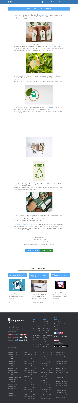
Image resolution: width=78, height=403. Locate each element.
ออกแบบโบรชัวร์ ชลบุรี (61, 388)
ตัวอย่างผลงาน (46, 328)
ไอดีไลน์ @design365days (61, 326)
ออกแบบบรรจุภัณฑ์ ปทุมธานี (46, 383)
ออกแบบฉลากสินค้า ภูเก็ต (29, 394)
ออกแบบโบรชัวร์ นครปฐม (61, 386)
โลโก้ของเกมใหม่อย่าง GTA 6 (59, 275)
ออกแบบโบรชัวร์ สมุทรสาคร (62, 373)
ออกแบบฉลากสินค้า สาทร (29, 364)
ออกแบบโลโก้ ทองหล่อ (12, 361)
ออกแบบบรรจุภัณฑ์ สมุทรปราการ (44, 376)
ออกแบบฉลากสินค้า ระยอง (30, 392)
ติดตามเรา (57, 329)
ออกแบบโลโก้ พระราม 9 (13, 359)
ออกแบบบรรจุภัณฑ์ (37, 326)
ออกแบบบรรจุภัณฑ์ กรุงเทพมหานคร (44, 379)
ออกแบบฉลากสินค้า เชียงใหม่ (30, 385)
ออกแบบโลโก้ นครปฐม (12, 384)
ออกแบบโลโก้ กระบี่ (12, 395)
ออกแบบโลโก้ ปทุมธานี (12, 380)
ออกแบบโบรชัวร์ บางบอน (61, 368)
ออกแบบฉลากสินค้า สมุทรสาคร (30, 373)
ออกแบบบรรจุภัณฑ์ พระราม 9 (46, 359)
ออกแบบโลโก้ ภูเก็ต (12, 391)
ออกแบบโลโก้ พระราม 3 (13, 354)
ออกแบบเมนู (35, 342)
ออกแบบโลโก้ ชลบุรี (12, 386)
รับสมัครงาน (46, 342)
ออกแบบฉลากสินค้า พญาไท (30, 366)
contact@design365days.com (62, 324)
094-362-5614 (58, 322)
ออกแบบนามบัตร (36, 333)
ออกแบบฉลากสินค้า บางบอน (30, 368)
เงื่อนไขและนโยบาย (47, 335)
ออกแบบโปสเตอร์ (36, 331)
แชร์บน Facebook (46, 250)
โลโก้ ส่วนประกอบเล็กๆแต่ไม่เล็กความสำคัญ (38, 276)
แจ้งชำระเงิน (46, 326)
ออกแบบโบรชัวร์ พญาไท (61, 366)
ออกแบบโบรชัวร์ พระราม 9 (62, 359)
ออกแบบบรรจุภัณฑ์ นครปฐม (46, 387)
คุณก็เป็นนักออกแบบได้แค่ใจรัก (16, 275)
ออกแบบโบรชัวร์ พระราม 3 (62, 354)
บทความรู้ (45, 347)
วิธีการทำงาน (46, 344)
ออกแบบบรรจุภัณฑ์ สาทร (45, 364)
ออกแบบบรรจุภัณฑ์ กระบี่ (45, 399)
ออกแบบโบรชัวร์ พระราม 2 (62, 352)
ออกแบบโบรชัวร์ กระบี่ (61, 397)
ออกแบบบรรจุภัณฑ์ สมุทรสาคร (46, 373)
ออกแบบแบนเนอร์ (37, 335)
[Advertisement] (31, 125)
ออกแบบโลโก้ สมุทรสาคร (13, 373)
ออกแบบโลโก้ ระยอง (12, 389)
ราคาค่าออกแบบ (46, 321)
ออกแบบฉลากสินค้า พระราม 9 (30, 359)
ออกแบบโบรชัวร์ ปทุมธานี (61, 381)
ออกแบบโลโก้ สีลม (12, 370)
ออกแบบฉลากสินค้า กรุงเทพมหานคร (28, 379)
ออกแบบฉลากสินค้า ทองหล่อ (30, 361)
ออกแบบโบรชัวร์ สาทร (61, 364)
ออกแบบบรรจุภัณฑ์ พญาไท (46, 366)
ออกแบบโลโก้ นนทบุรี (12, 393)
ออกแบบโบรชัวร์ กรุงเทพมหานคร (59, 378)
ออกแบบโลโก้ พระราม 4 (13, 357)
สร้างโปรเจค (46, 331)
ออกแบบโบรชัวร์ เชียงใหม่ (61, 383)
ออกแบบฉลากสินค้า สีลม (29, 370)
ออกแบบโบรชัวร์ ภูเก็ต (61, 393)
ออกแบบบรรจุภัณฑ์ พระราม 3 (46, 354)
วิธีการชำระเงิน (46, 324)
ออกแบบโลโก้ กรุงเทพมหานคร (14, 377)
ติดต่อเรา (45, 337)
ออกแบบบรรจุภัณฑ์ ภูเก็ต (45, 394)
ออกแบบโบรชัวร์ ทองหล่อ (61, 361)
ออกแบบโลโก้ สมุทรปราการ (14, 375)
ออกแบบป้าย (35, 340)
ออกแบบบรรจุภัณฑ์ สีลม (45, 370)
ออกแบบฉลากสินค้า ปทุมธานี (30, 383)
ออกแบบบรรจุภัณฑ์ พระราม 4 (46, 357)
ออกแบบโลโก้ (35, 321)
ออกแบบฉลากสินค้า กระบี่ (29, 399)
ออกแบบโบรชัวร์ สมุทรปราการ (63, 375)
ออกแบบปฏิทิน (36, 347)
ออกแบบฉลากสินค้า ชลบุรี (29, 390)
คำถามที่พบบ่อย (46, 333)
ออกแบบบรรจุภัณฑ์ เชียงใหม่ (46, 385)
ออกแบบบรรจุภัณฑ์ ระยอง (46, 392)
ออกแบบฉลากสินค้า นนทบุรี (30, 396)
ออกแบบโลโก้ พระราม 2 (13, 352)
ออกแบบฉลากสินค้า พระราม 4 (30, 357)
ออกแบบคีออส (36, 337)
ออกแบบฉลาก (36, 324)
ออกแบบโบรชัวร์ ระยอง (61, 390)
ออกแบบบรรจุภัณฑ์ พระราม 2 (46, 352)
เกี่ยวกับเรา (46, 318)
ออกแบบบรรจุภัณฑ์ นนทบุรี (46, 396)
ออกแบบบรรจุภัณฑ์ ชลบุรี (45, 390)
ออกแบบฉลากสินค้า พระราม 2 (30, 352)
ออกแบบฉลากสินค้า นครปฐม (30, 387)
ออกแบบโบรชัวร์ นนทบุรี (61, 395)
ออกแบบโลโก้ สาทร (12, 364)
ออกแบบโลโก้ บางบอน (12, 368)
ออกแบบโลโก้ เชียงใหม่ (12, 382)
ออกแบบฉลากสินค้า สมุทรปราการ (28, 376)
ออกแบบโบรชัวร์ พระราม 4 (62, 357)
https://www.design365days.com (43, 241)
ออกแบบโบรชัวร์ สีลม (61, 370)
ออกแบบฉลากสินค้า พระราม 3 (30, 354)
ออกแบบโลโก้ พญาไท (12, 366)
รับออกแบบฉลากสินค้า (43, 15)
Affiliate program (47, 340)
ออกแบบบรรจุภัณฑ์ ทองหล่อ (46, 361)
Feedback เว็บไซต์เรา (58, 343)
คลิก (43, 243)
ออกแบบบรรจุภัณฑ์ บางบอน (46, 368)
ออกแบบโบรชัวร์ (36, 328)
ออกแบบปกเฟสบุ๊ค (37, 344)
